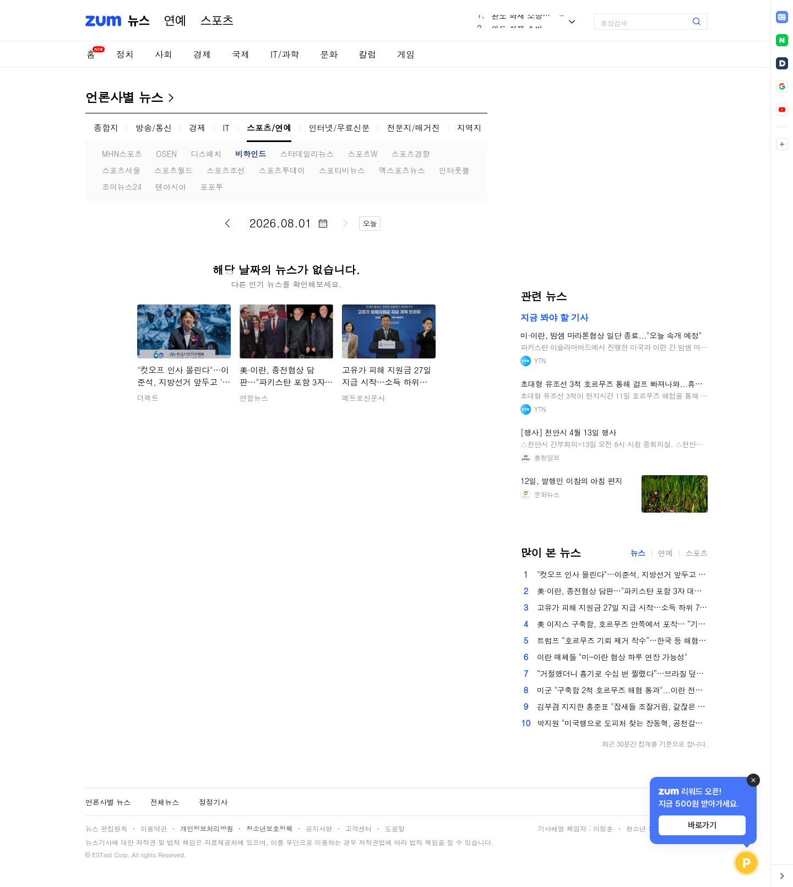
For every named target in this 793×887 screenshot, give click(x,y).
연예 (175, 21)
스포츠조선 (226, 170)
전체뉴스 (164, 802)
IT (226, 127)
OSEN (166, 153)
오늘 (370, 223)
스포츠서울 (121, 170)
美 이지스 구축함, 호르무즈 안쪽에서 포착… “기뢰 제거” (622, 623)
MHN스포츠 (122, 153)
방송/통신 (153, 127)
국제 (240, 54)
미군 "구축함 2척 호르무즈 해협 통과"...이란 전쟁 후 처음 (622, 689)
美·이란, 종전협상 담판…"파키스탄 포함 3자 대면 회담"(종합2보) (622, 590)
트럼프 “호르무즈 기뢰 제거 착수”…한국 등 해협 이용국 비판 (622, 640)
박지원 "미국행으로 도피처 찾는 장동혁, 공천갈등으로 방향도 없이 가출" (622, 722)
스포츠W (362, 153)
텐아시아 (170, 186)
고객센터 (358, 828)
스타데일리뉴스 (307, 153)
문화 (329, 54)
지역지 (469, 127)
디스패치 (206, 153)
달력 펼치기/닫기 (322, 223)
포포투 (211, 186)
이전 (227, 223)
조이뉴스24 (122, 186)
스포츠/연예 (269, 127)
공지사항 (319, 828)
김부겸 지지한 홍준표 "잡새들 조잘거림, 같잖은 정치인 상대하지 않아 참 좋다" (622, 706)
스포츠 (216, 21)
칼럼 (367, 54)
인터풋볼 (454, 170)
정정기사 (213, 802)
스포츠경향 (411, 153)
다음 (345, 223)
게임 (406, 54)
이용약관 (153, 828)
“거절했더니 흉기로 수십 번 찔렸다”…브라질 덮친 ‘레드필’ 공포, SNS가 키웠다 (622, 673)
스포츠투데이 (282, 170)
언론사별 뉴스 (124, 97)
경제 (202, 54)
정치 (125, 54)
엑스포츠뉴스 (402, 170)
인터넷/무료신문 (339, 127)
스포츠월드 (173, 170)
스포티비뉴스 (342, 170)
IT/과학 (284, 54)
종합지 (106, 127)
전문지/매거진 (413, 127)
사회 (163, 54)
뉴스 (139, 21)
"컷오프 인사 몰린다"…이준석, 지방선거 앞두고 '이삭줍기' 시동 (622, 574)
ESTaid (102, 855)
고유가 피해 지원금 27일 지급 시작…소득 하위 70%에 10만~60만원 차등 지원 (622, 607)
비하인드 (250, 153)
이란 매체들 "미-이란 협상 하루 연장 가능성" (612, 656)
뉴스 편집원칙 (106, 828)
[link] (782, 17)
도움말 (395, 828)
